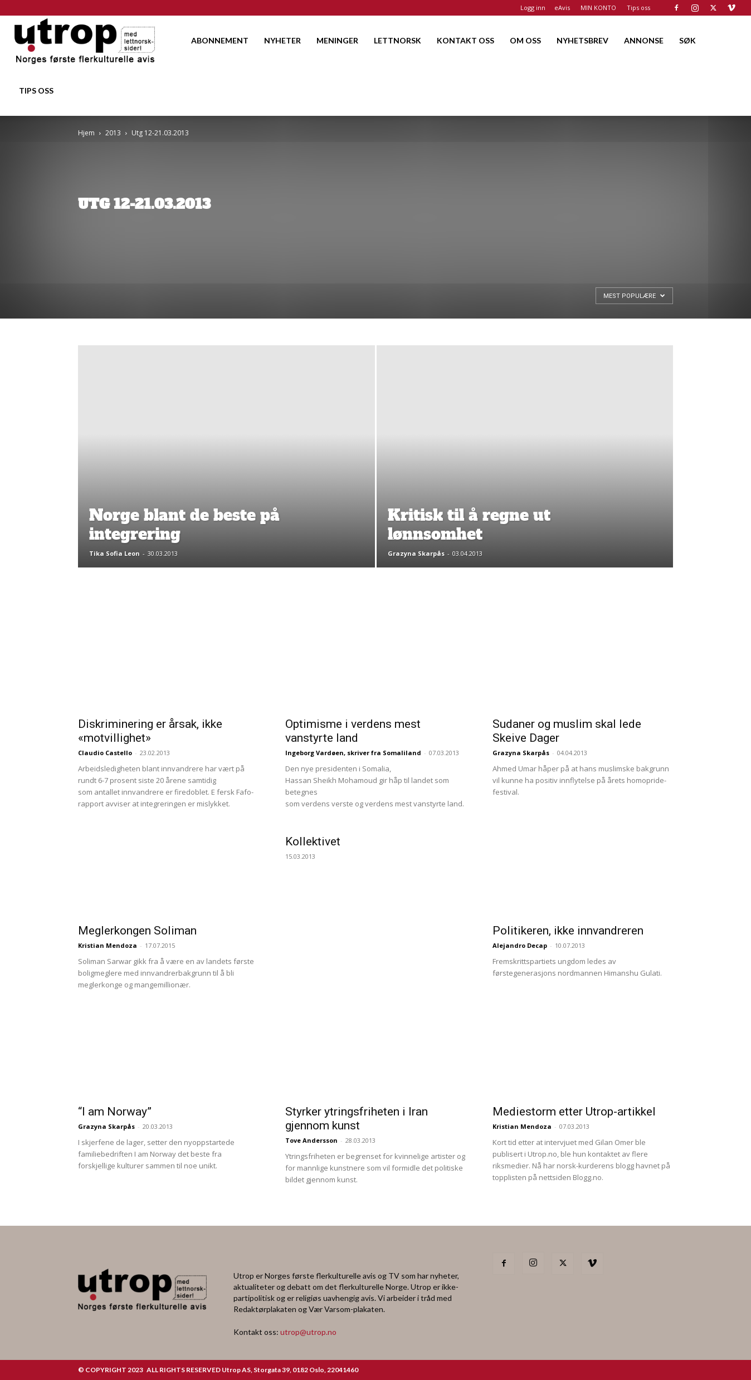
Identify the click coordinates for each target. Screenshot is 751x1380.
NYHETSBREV (582, 40)
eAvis (562, 7)
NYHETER (282, 40)
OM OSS (525, 40)
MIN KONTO (598, 7)
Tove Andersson (311, 1140)
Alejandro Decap (519, 945)
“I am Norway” (115, 1111)
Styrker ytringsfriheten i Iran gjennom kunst (356, 1118)
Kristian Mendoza (107, 945)
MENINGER (337, 40)
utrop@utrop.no (308, 1332)
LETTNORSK (397, 40)
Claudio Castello (105, 752)
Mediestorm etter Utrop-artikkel (574, 1111)
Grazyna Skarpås (416, 553)
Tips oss (638, 7)
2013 (113, 133)
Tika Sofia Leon (114, 553)
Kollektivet (312, 841)
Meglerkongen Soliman (137, 930)
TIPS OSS (36, 90)
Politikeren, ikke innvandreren (567, 930)
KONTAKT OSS (465, 40)
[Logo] (85, 40)
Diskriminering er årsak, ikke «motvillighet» (150, 731)
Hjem (86, 133)
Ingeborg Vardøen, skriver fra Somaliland (353, 752)
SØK (687, 40)
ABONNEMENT (219, 40)
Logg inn (532, 7)
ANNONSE (644, 40)
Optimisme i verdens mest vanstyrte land (353, 731)
